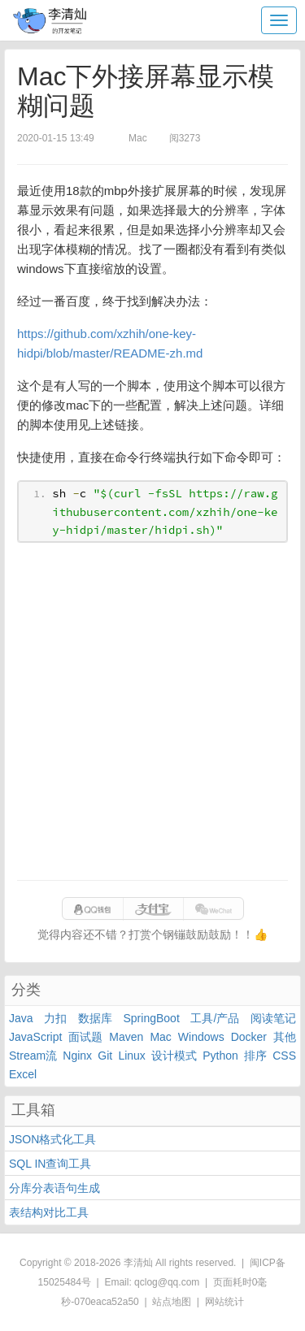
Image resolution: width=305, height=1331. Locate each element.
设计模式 (174, 1055)
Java (21, 1018)
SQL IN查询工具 (50, 1163)
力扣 (55, 1018)
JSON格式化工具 (52, 1139)
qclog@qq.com (166, 1282)
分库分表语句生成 (54, 1187)
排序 (255, 1055)
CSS (284, 1055)
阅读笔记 (273, 1018)
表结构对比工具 (49, 1212)
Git (105, 1055)
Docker (249, 1036)
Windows (201, 1036)
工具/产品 (214, 1018)
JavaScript (35, 1036)
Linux (131, 1055)
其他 (284, 1036)
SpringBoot (152, 1018)
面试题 (85, 1036)
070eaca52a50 (106, 1301)
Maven (126, 1036)
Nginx (77, 1055)
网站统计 (224, 1301)
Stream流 (33, 1055)
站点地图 (171, 1301)
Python (220, 1055)
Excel (23, 1074)
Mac (160, 1036)
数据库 (95, 1018)
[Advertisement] (152, 711)
